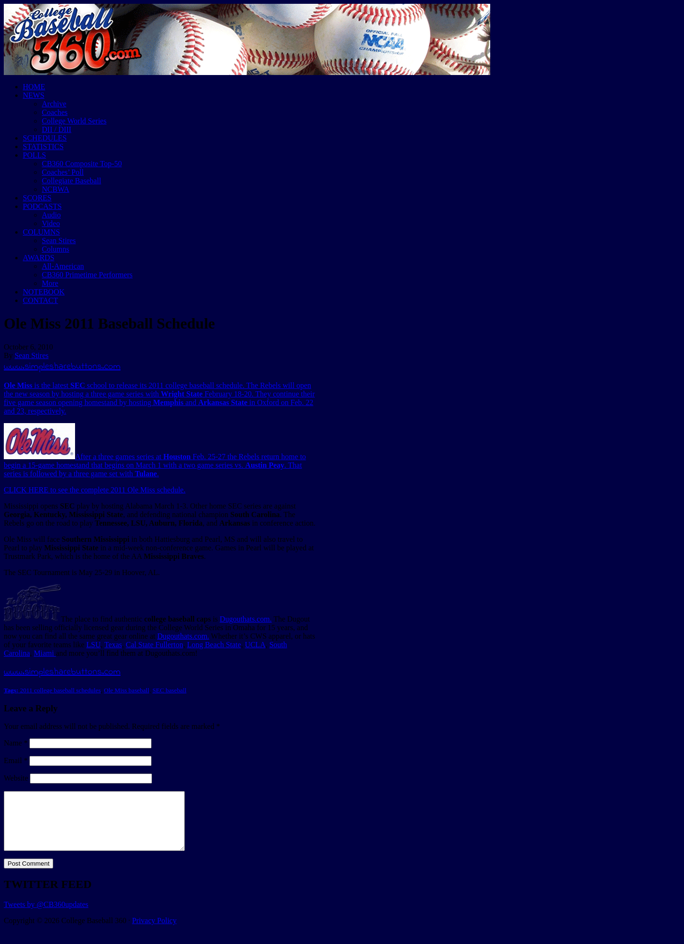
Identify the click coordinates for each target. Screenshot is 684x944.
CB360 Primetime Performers (87, 275)
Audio (51, 215)
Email (16, 760)
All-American (63, 266)
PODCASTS (42, 206)
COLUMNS (41, 232)
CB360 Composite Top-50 (82, 164)
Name (16, 743)
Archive (54, 104)
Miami (45, 653)
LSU (93, 645)
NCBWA (55, 189)
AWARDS (38, 258)
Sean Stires (59, 240)
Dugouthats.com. (246, 619)
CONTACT (40, 300)
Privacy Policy (154, 932)
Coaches (54, 112)
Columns (55, 249)
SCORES (37, 198)
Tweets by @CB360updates (46, 916)
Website (16, 778)
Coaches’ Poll (63, 172)
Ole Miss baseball (127, 690)
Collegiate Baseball (71, 181)
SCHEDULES (44, 138)
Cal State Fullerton (154, 645)
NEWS (33, 95)
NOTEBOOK (44, 292)
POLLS (34, 155)
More (50, 283)
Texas (113, 645)
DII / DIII (56, 129)
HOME (34, 87)
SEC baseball (169, 690)
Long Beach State (214, 645)
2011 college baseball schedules (60, 690)
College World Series (74, 121)
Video (51, 223)
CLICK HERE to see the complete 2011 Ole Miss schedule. (94, 490)
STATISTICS (43, 146)
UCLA (255, 645)
